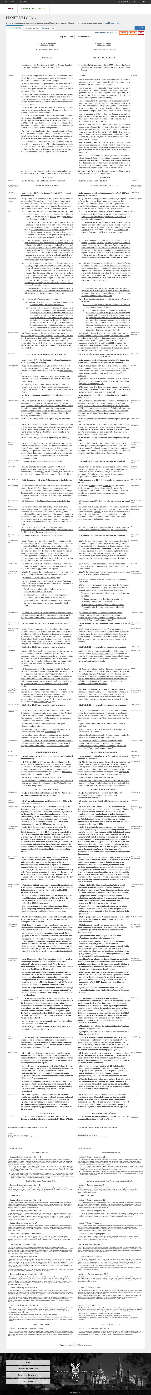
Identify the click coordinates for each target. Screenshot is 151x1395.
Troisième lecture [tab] (31, 28)
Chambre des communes (33, 8)
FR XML (133, 33)
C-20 (34, 18)
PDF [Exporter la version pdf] (141, 33)
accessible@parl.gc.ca (111, 23)
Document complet (101, 33)
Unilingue (113, 33)
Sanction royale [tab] (48, 28)
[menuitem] (127, 2)
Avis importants (76, 1393)
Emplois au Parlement (28, 1381)
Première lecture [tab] (14, 28)
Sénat (11, 8)
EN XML (123, 33)
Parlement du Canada (15, 2)
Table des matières (83, 37)
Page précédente (66, 37)
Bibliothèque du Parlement (28, 1375)
